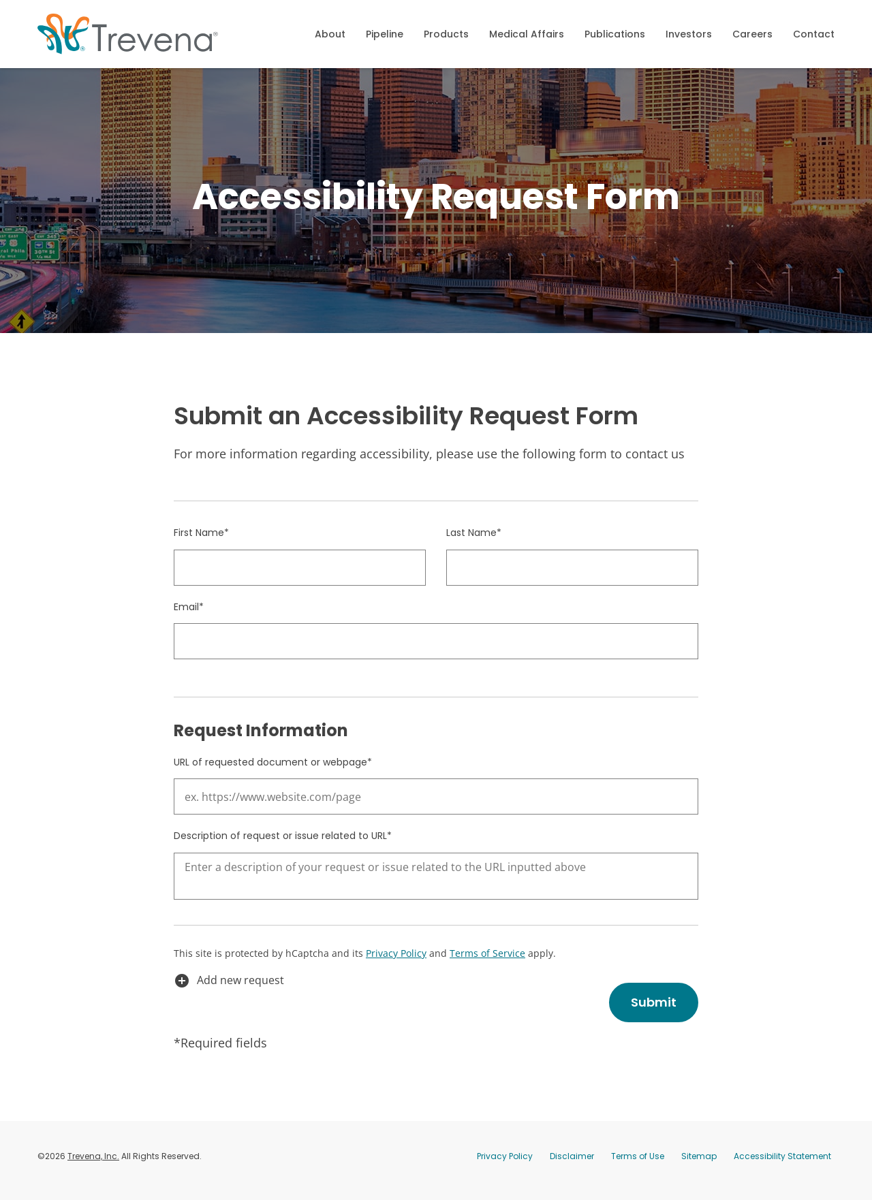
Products (446, 34)
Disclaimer (572, 1164)
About (330, 34)
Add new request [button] (229, 989)
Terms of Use (637, 1164)
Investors (689, 34)
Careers (752, 34)
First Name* (201, 541)
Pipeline (384, 34)
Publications (615, 34)
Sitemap (699, 1164)
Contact (814, 34)
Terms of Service (487, 962)
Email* (189, 614)
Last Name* (473, 541)
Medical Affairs (526, 34)
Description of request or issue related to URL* (283, 844)
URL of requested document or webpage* (273, 770)
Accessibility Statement (782, 1164)
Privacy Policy (396, 962)
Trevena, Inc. (93, 1164)
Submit (653, 1010)
